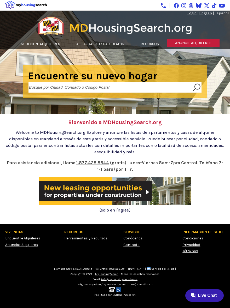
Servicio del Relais (160, 268)
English (205, 13)
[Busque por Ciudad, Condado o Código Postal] (109, 87)
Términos (190, 251)
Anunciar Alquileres (21, 245)
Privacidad (191, 245)
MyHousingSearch (106, 274)
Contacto (131, 245)
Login (192, 13)
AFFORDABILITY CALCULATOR (100, 44)
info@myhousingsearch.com (119, 279)
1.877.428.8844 (92, 162)
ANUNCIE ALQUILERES (193, 43)
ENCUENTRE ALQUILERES (39, 44)
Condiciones (192, 238)
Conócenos (133, 238)
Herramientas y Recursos (85, 238)
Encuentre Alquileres (22, 238)
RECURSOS (150, 44)
